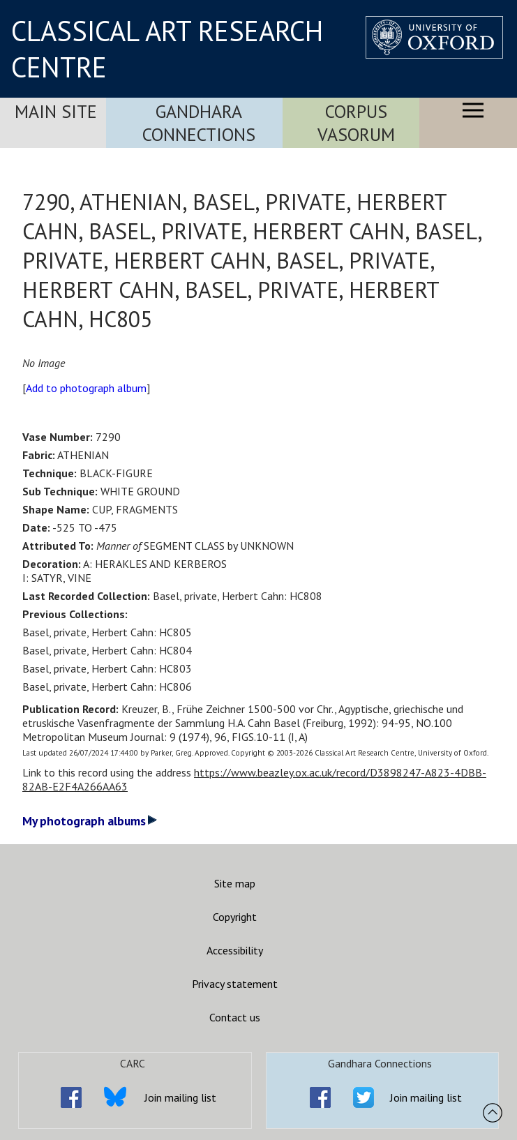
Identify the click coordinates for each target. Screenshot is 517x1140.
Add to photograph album (86, 388)
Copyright (235, 917)
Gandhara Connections (198, 123)
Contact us (234, 1017)
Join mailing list (180, 1097)
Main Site (56, 111)
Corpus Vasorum (356, 123)
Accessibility (235, 950)
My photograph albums (89, 821)
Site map (234, 883)
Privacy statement (235, 984)
